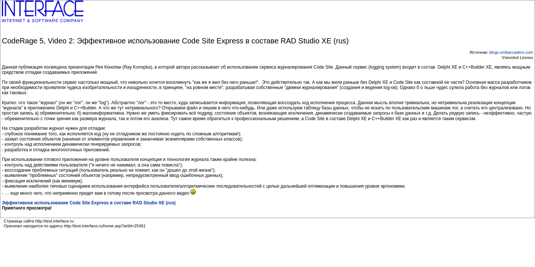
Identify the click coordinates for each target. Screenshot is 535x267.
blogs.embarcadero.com (511, 52)
